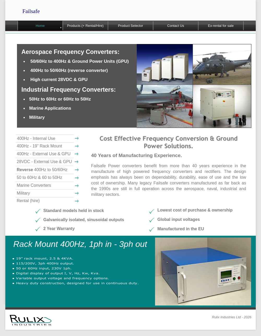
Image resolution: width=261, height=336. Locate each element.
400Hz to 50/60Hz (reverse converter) (69, 70)
